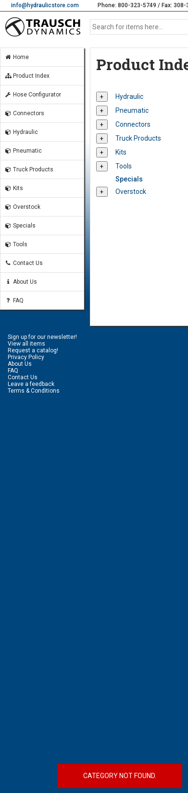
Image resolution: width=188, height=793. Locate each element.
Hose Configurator (32, 94)
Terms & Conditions (34, 390)
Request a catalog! (33, 350)
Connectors (24, 113)
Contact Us (23, 263)
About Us (20, 281)
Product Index (27, 75)
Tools (15, 244)
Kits (13, 188)
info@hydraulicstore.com (45, 5)
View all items (26, 343)
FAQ (14, 300)
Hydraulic (21, 132)
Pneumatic (23, 150)
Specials (20, 225)
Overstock (22, 207)
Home (16, 57)
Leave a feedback (31, 384)
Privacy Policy (26, 357)
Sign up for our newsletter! (42, 337)
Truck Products (28, 169)
